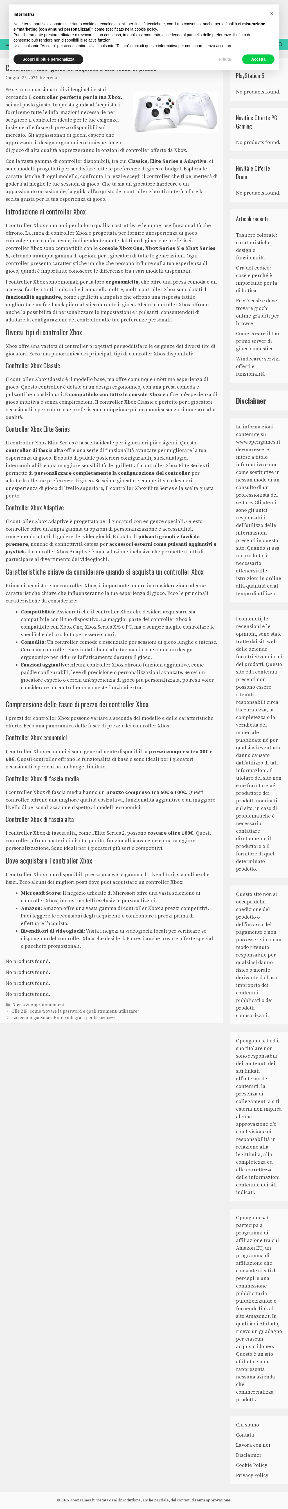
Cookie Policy (251, 1465)
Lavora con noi (253, 1445)
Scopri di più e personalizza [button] (48, 59)
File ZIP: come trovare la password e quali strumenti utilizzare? (75, 1011)
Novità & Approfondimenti (39, 1005)
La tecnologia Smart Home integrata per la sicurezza (65, 1018)
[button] (271, 13)
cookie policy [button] (145, 29)
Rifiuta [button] (225, 59)
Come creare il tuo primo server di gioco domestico (257, 341)
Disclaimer (249, 1455)
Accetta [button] (258, 59)
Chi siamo (247, 1425)
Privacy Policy (252, 1475)
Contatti (245, 1435)
